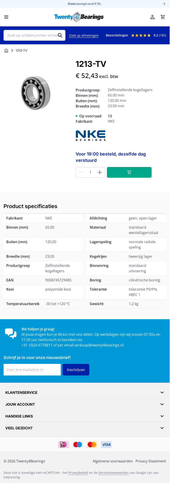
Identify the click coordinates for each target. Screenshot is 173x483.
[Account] (152, 17)
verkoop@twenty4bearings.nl (98, 345)
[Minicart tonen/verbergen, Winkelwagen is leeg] (162, 17)
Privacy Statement (150, 461)
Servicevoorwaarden (113, 472)
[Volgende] (164, 4)
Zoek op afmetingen (84, 35)
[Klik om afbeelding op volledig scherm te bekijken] (37, 93)
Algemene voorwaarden (113, 461)
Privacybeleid (78, 472)
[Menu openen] (6, 17)
